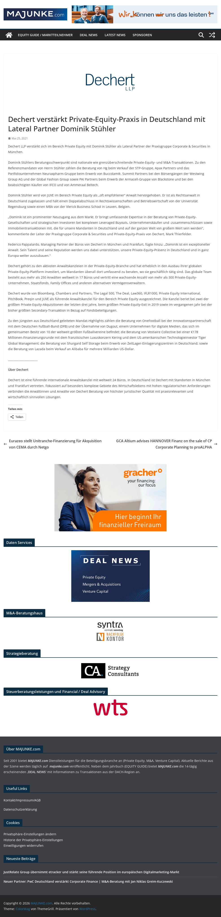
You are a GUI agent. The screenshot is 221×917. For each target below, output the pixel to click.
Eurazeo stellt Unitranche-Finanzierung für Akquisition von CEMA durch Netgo (53, 444)
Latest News (115, 35)
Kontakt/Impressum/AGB (22, 800)
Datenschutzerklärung (20, 809)
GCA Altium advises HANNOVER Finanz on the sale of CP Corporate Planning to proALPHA (166, 444)
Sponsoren (142, 35)
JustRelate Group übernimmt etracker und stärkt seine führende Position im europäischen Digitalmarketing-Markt (91, 872)
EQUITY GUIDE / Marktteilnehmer (45, 35)
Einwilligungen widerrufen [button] (23, 845)
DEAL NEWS (89, 35)
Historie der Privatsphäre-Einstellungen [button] (33, 840)
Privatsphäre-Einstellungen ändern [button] (30, 834)
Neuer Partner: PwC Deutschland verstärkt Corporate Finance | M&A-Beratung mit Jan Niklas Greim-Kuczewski (88, 881)
